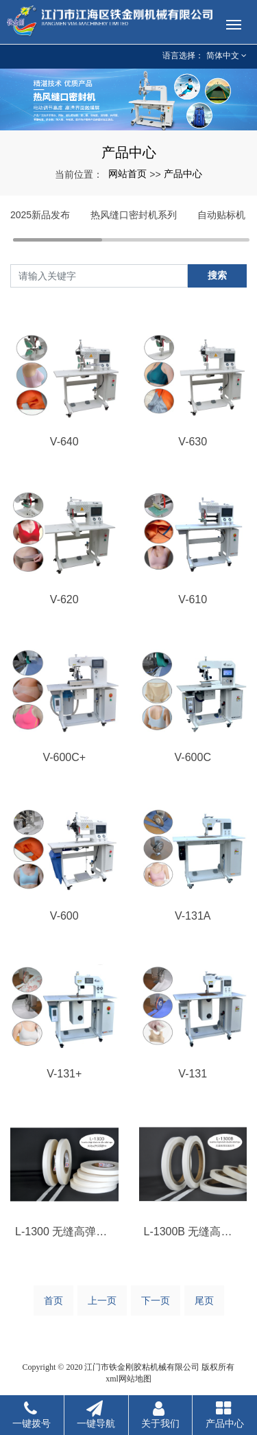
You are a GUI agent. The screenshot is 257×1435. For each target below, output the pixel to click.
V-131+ (64, 1074)
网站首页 (127, 173)
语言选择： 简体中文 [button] (204, 55)
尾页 (204, 1300)
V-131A (192, 916)
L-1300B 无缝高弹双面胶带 (193, 1231)
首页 (53, 1300)
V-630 (192, 441)
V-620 (64, 599)
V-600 (64, 916)
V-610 (192, 599)
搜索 (217, 275)
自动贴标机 (221, 214)
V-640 (64, 441)
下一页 (155, 1300)
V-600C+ (64, 757)
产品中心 (183, 173)
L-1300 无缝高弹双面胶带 (64, 1231)
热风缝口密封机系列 (133, 214)
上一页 (102, 1300)
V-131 (192, 1074)
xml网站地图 (128, 1379)
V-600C (193, 757)
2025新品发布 (40, 214)
